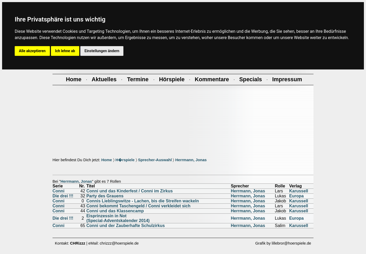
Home (106, 160)
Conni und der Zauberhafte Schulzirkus (125, 225)
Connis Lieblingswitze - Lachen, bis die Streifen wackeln (142, 201)
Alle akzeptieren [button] (32, 51)
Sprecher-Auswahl (155, 160)
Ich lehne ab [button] (65, 51)
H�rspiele (125, 160)
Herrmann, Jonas (191, 160)
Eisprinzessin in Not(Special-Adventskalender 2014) (118, 218)
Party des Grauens (104, 196)
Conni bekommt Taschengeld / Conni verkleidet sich (138, 206)
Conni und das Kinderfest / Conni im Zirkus (129, 191)
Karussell (298, 191)
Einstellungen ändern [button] (102, 51)
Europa (296, 196)
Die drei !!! (63, 196)
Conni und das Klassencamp (115, 211)
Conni (58, 191)
